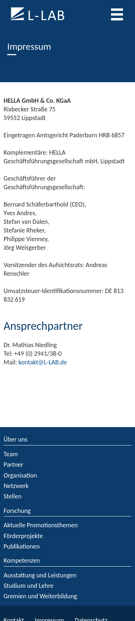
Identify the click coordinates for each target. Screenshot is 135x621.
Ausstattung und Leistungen (40, 575)
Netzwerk (16, 486)
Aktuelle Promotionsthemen (41, 525)
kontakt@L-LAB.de (42, 362)
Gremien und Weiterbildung (40, 596)
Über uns (15, 439)
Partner (13, 465)
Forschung (17, 511)
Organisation (20, 475)
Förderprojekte (23, 536)
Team (11, 454)
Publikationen (22, 546)
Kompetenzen (22, 560)
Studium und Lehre (29, 586)
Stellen (13, 496)
